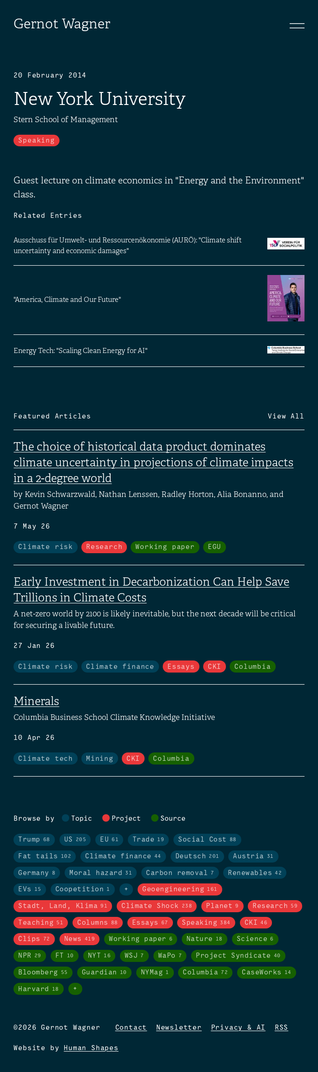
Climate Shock (156, 906)
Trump (34, 840)
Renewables (255, 873)
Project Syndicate (238, 956)
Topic (81, 819)
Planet (222, 906)
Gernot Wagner (61, 24)
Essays (181, 667)
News (79, 939)
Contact (131, 1028)
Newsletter (179, 1028)
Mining (99, 759)
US (75, 840)
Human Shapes (91, 1048)
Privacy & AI (238, 1028)
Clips (34, 939)
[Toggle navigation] (297, 26)
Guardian (104, 972)
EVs (29, 889)
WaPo (170, 956)
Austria (253, 856)
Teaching (40, 923)
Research (104, 547)
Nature (204, 939)
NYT (99, 956)
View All (286, 416)
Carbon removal (180, 873)
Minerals (36, 701)
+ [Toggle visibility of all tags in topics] (126, 889)
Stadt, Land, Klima (62, 906)
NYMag (155, 972)
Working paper (164, 547)
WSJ (134, 956)
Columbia (252, 667)
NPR (29, 956)
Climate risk (45, 547)
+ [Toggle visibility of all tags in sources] (75, 989)
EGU (214, 547)
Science (255, 939)
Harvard (38, 989)
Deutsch (197, 856)
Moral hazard (100, 873)
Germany (36, 873)
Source (173, 819)
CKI (214, 667)
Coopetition (82, 889)
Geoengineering (180, 889)
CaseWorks (267, 972)
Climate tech (45, 759)
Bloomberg (43, 972)
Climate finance (120, 667)
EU (109, 840)
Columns (97, 923)
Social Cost (207, 840)
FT (64, 956)
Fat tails (44, 856)
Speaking (36, 140)
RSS (281, 1028)
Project (126, 819)
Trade (148, 840)
